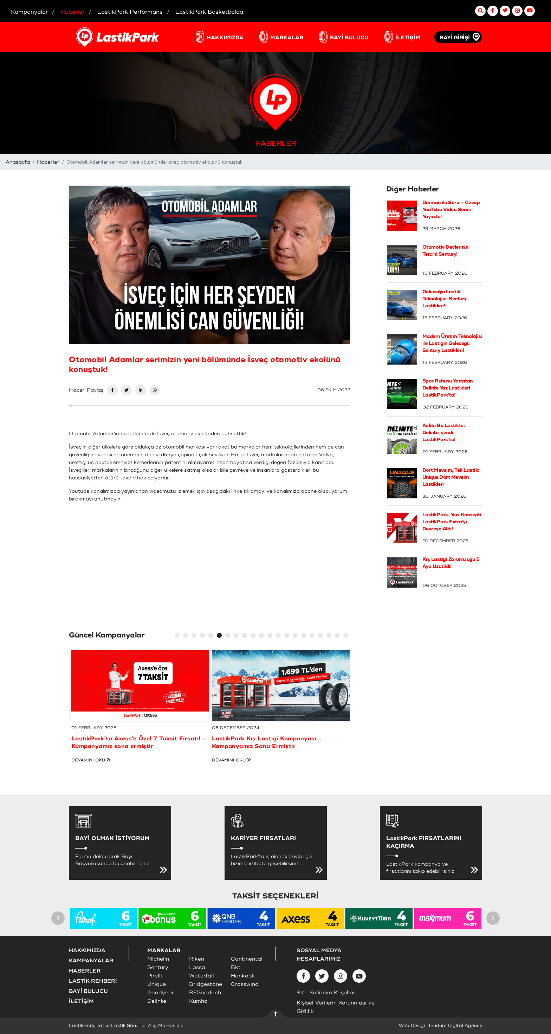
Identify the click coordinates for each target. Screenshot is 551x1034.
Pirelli (154, 976)
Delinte (156, 1001)
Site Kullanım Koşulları (327, 992)
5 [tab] (211, 636)
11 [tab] (262, 636)
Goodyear (160, 992)
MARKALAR (286, 37)
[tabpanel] (140, 710)
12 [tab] (270, 636)
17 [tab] (313, 636)
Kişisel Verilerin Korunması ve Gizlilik (336, 1007)
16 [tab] (304, 636)
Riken (196, 959)
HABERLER (85, 971)
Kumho (198, 1001)
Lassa (197, 967)
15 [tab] (296, 636)
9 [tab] (245, 636)
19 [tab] (329, 636)
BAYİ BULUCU (349, 37)
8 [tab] (237, 636)
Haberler (48, 162)
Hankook (243, 976)
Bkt (236, 967)
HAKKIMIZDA (225, 37)
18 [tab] (321, 636)
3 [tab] (195, 636)
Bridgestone (205, 984)
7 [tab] (228, 636)
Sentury (157, 967)
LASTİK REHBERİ (93, 981)
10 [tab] (254, 636)
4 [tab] (203, 636)
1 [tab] (178, 636)
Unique (156, 984)
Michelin (158, 959)
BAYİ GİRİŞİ (455, 37)
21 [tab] (346, 636)
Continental (246, 959)
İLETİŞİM (407, 37)
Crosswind (245, 984)
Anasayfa (18, 162)
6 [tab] (220, 636)
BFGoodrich (205, 992)
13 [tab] (279, 636)
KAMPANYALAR (91, 960)
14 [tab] (287, 636)
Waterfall (201, 976)
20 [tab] (338, 636)
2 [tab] (186, 636)
